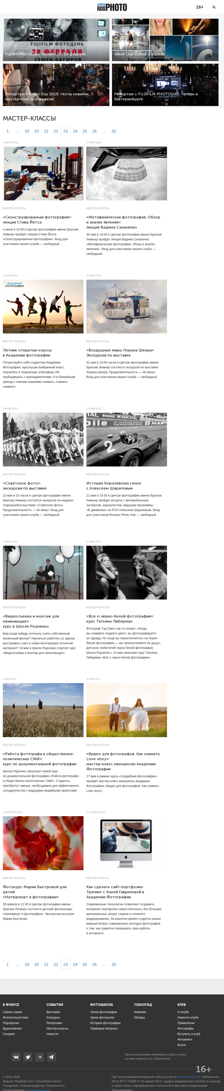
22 (56, 131)
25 (85, 131)
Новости (52, 1034)
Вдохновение (12, 1028)
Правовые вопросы (103, 1028)
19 (27, 131)
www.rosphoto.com (141, 1058)
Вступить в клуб (189, 1034)
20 (36, 131)
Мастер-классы (14, 208)
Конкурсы (53, 1017)
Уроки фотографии (103, 1012)
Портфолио (11, 1023)
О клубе (183, 1012)
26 (94, 131)
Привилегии (186, 1023)
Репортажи (54, 1023)
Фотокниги (185, 1039)
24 (75, 131)
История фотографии (105, 1023)
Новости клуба (188, 1017)
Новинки (140, 1012)
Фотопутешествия (15, 1017)
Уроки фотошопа (102, 1017)
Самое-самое (12, 1012)
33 (114, 131)
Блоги (182, 1045)
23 (65, 131)
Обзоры (139, 1017)
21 (46, 131)
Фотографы (186, 1028)
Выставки (53, 1012)
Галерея (9, 1034)
